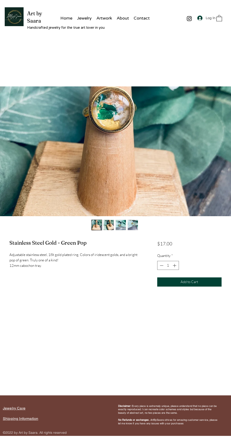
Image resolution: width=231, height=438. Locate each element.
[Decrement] (161, 265)
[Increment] (175, 265)
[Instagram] (189, 18)
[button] (219, 18)
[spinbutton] (168, 265)
